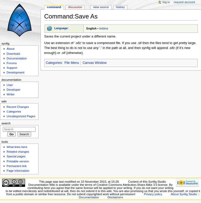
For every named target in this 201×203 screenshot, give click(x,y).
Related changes (18, 151)
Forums (12, 63)
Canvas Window (95, 63)
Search (6, 123)
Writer (10, 94)
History (120, 7)
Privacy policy (153, 194)
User (10, 85)
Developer (13, 89)
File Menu (71, 63)
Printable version (18, 161)
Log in (166, 2)
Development (15, 72)
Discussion (75, 7)
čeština (103, 28)
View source (101, 7)
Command (54, 7)
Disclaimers (115, 197)
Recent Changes (18, 106)
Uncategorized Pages (21, 116)
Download (13, 53)
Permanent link (16, 166)
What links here (17, 147)
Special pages (16, 156)
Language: (61, 28)
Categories (54, 63)
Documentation (17, 58)
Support (12, 67)
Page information (18, 170)
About (10, 48)
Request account (184, 2)
